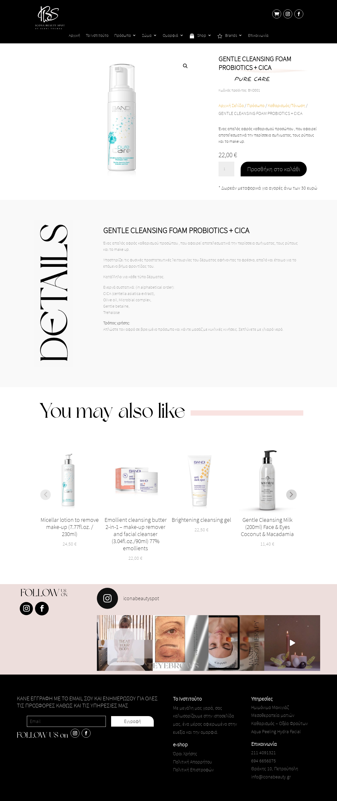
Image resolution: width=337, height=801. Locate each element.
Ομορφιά (170, 35)
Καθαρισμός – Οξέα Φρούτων (279, 723)
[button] (185, 66)
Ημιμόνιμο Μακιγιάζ (270, 707)
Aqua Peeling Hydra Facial (276, 731)
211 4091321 (263, 752)
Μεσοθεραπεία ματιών (272, 715)
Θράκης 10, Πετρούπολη (274, 769)
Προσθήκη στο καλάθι (273, 169)
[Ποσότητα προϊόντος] (226, 169)
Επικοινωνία (258, 35)
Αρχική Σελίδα (231, 105)
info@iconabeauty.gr (271, 777)
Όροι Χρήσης (185, 754)
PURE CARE (252, 80)
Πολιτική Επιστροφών (193, 770)
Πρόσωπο (122, 35)
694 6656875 (263, 761)
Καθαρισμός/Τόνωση (286, 105)
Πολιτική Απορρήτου (192, 762)
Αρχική (74, 35)
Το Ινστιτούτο (97, 35)
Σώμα (147, 35)
